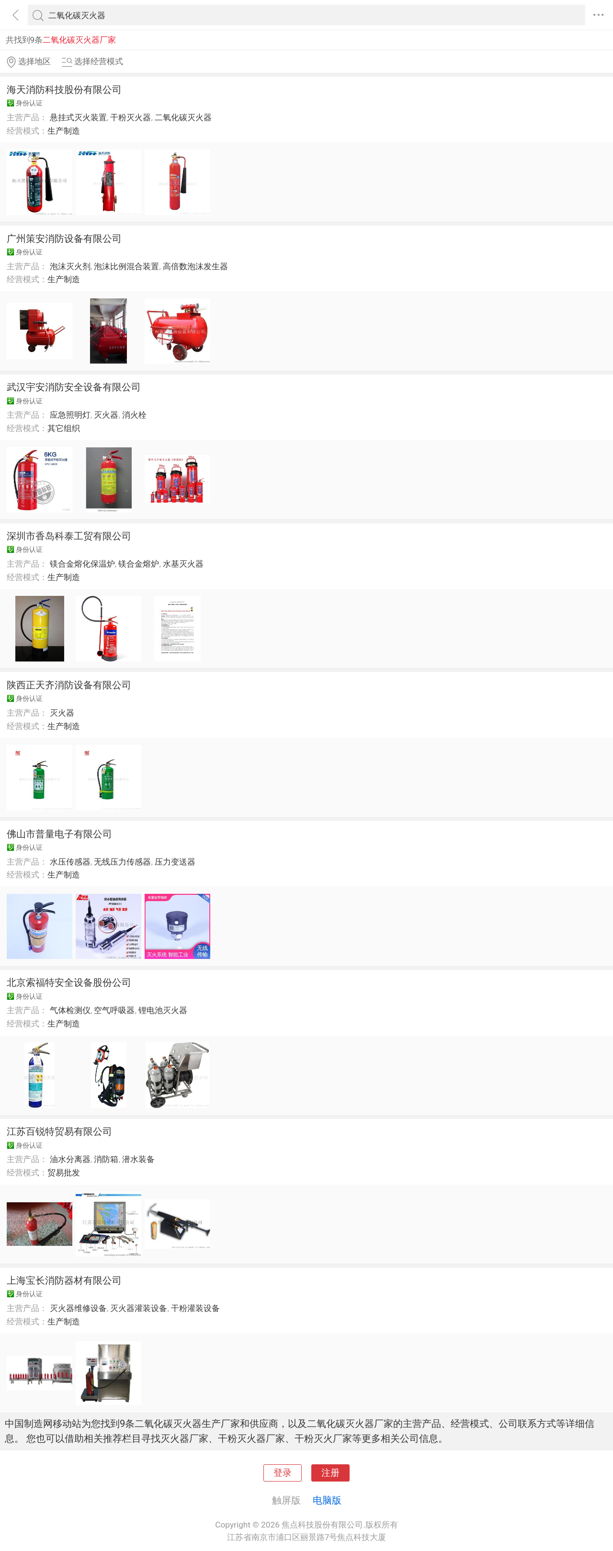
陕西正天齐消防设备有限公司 (69, 685)
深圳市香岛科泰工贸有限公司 (69, 536)
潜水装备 (138, 1159)
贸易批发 (63, 1172)
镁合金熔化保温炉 (82, 564)
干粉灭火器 (130, 117)
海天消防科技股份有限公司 (64, 89)
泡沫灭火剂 (70, 266)
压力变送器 (175, 862)
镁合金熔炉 (138, 564)
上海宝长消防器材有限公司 (64, 1280)
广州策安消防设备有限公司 (64, 238)
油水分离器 (70, 1159)
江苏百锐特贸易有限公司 (59, 1131)
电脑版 (327, 1500)
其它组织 (63, 428)
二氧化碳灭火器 (183, 117)
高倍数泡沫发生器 (195, 266)
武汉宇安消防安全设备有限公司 (74, 387)
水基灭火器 (183, 564)
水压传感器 (70, 862)
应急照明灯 (70, 415)
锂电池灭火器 (162, 1010)
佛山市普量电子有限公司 (59, 834)
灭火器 (106, 415)
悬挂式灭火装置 (78, 117)
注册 (330, 1473)
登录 (282, 1473)
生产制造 (63, 131)
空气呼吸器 (114, 1010)
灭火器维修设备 (78, 1308)
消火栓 (134, 415)
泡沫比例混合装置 (126, 266)
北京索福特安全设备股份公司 (69, 982)
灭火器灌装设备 (138, 1308)
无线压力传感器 (122, 862)
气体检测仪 (70, 1010)
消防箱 (106, 1159)
